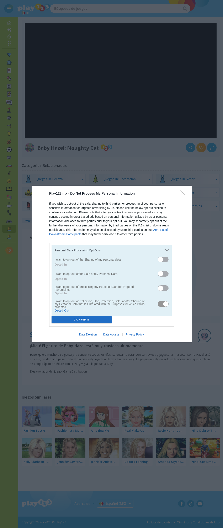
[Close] (183, 194)
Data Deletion (88, 334)
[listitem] (112, 250)
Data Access (111, 334)
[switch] (163, 259)
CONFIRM (81, 319)
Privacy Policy (135, 334)
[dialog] (112, 264)
